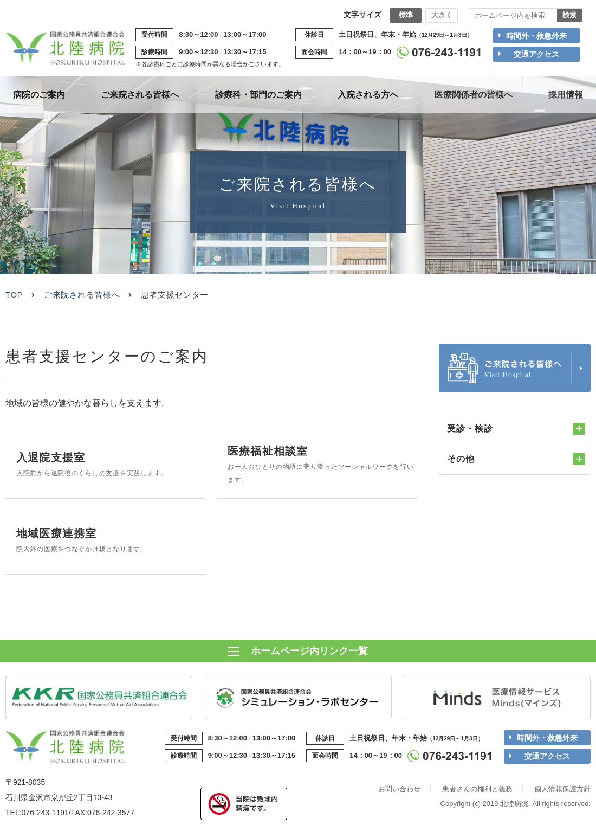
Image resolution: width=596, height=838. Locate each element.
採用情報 (565, 94)
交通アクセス (536, 54)
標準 (406, 15)
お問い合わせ (399, 793)
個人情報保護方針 (562, 793)
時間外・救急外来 (536, 35)
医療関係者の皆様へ (474, 94)
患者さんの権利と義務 (477, 793)
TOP (14, 294)
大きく (441, 15)
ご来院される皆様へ (82, 294)
